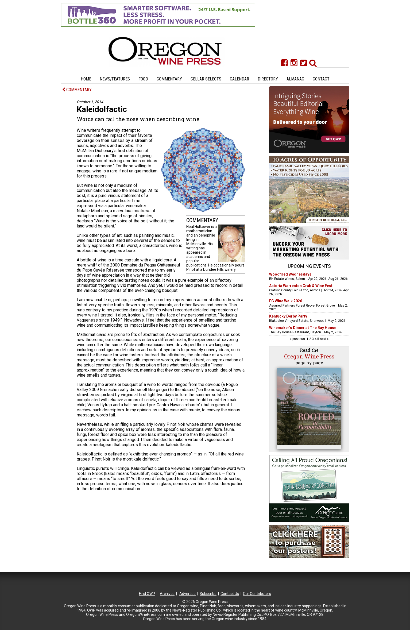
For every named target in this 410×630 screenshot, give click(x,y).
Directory (268, 79)
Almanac (295, 79)
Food (143, 79)
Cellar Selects (206, 79)
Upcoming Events (309, 266)
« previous (298, 339)
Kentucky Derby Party (288, 316)
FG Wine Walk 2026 (285, 301)
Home (86, 79)
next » (324, 339)
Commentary (169, 79)
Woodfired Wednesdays (290, 274)
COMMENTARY (77, 89)
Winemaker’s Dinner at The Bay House (302, 328)
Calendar (239, 79)
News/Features (115, 79)
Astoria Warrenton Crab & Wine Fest (300, 286)
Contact (321, 79)
